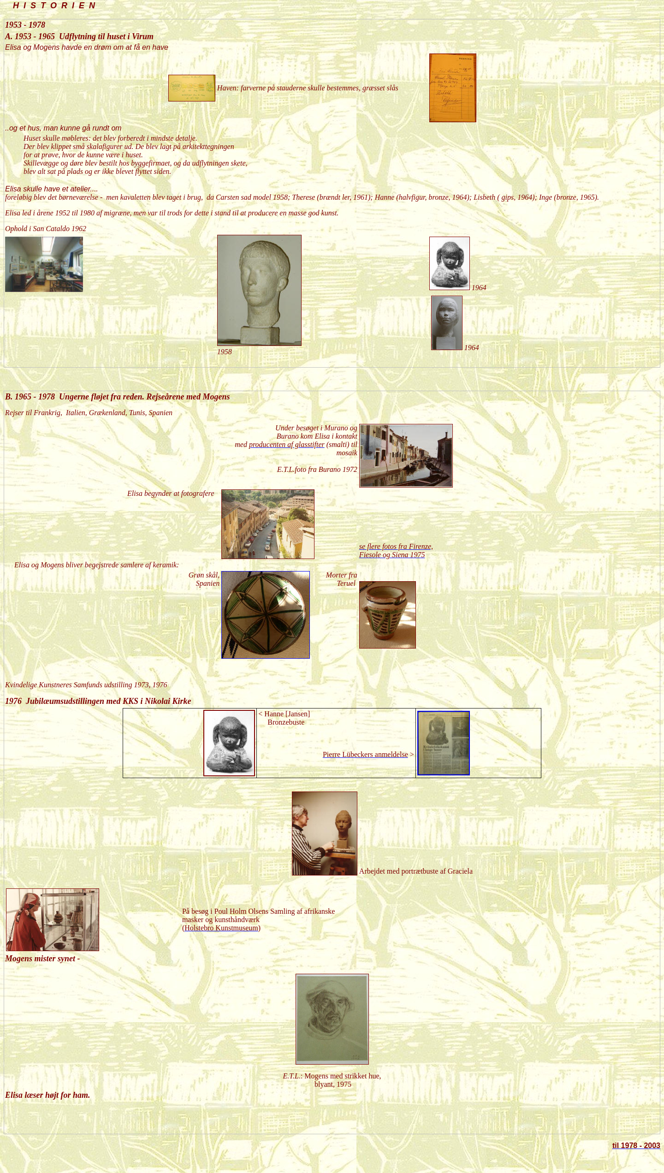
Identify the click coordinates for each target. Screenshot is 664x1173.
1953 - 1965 (36, 36)
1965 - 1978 (35, 396)
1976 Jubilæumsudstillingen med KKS (71, 701)
